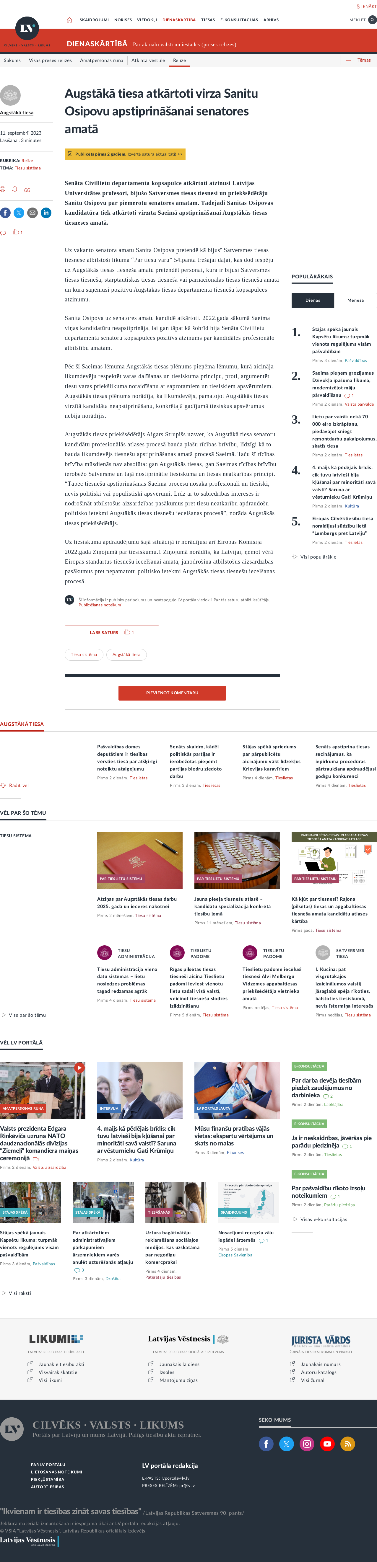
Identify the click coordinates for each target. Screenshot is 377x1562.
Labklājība (333, 1105)
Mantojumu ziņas (179, 1380)
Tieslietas (354, 455)
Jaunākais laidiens (180, 1364)
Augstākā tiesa (16, 112)
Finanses (235, 1153)
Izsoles (167, 1372)
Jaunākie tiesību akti (61, 1364)
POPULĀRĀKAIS (312, 276)
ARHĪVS (271, 20)
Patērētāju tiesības (163, 1277)
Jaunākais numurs (321, 1364)
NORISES (123, 20)
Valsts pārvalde (359, 404)
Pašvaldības (356, 361)
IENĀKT (369, 7)
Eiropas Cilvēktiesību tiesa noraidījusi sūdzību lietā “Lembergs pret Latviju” (342, 526)
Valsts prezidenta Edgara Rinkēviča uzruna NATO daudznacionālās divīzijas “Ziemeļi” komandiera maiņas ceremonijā (39, 1143)
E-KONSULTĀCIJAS (239, 20)
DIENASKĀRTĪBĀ (179, 20)
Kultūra (352, 506)
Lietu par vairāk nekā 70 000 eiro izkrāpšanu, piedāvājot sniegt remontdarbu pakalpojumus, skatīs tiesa (344, 431)
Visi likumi (50, 1380)
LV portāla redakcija (170, 1466)
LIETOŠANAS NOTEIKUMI (56, 1472)
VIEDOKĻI (147, 20)
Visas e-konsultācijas (323, 1219)
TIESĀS (208, 20)
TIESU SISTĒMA (16, 836)
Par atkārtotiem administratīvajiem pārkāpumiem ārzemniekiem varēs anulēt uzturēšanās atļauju (103, 1247)
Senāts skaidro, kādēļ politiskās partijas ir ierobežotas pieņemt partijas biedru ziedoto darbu (196, 762)
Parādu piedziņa (339, 1205)
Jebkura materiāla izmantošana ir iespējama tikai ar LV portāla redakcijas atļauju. (90, 1523)
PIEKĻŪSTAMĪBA (47, 1480)
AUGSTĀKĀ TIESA (22, 724)
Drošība (113, 1279)
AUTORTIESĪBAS (47, 1487)
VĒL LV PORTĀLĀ (21, 1042)
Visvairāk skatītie (58, 1372)
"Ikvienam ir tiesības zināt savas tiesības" (70, 1511)
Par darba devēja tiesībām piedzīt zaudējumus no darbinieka (326, 1088)
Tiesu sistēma (28, 168)
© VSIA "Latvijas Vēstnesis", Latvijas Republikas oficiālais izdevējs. (73, 1531)
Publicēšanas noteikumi (100, 605)
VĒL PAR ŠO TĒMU (23, 813)
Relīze (27, 161)
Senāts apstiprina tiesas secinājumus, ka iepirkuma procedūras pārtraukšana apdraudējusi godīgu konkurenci (346, 762)
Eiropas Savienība (235, 1255)
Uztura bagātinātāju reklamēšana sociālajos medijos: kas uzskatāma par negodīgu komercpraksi (172, 1247)
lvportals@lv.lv (176, 1478)
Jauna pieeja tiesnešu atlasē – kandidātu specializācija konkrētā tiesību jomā (232, 906)
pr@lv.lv (187, 1486)
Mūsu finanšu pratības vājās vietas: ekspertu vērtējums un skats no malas (233, 1136)
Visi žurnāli (313, 1380)
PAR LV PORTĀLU (48, 1465)
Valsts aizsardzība (49, 1168)
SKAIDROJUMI (94, 20)
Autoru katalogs (319, 1372)
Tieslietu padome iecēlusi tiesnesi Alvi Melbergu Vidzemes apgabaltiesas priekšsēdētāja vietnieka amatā (272, 984)
